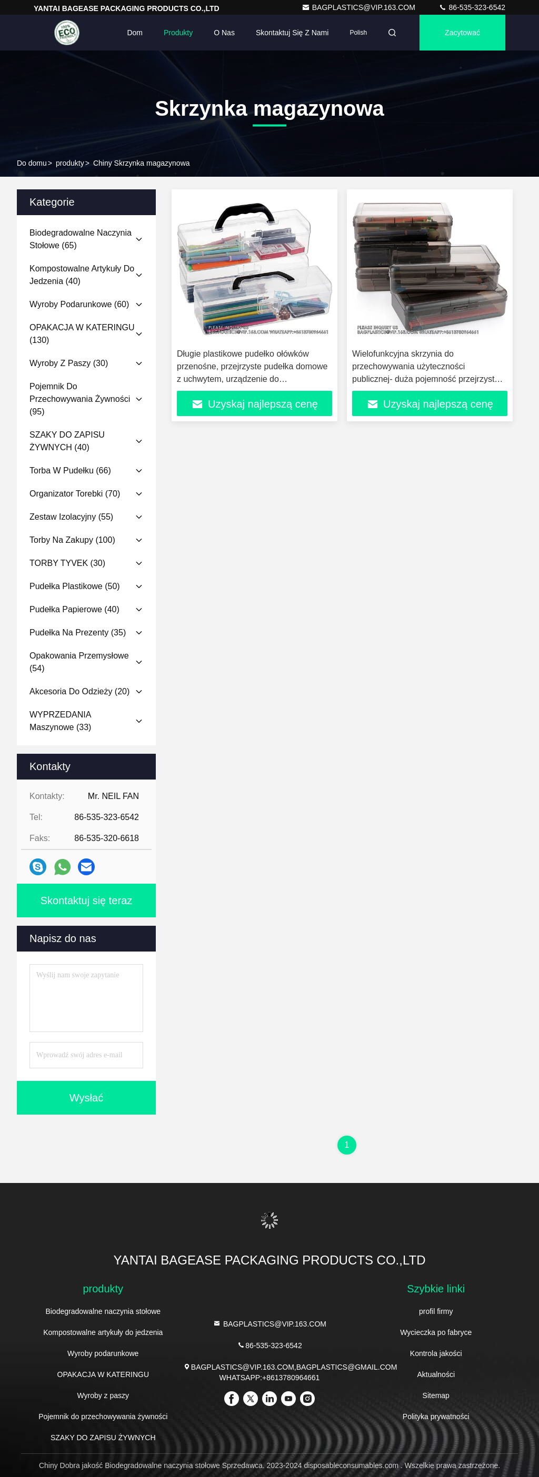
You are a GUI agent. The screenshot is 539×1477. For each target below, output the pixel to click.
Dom (135, 32)
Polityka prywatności (436, 1416)
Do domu (32, 163)
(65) (80, 239)
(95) (79, 399)
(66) (70, 470)
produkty (70, 163)
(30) (68, 363)
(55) (71, 516)
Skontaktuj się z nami (292, 32)
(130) (81, 334)
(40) (81, 275)
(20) (79, 691)
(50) (74, 586)
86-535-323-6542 (471, 7)
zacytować (462, 32)
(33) (60, 721)
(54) (79, 662)
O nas (224, 32)
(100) (72, 539)
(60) (79, 304)
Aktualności (436, 1374)
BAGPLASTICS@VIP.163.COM (359, 7)
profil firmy (436, 1311)
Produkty (178, 32)
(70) (74, 493)
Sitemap (436, 1395)
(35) (77, 632)
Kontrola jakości (436, 1353)
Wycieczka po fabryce (436, 1332)
